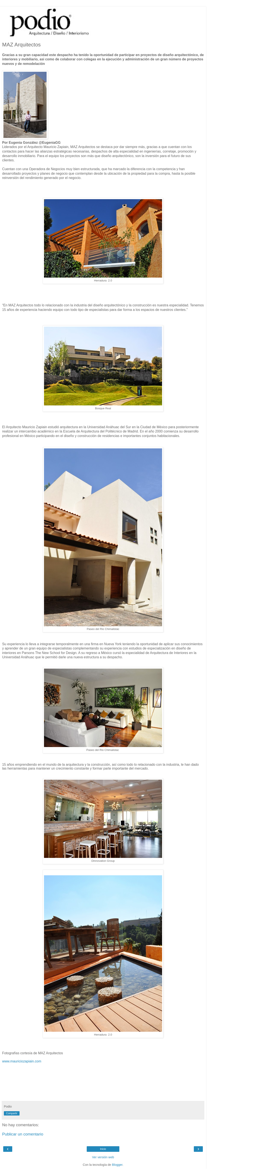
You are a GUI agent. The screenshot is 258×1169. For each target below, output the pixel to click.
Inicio (103, 1149)
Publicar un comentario (22, 1134)
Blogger (117, 1164)
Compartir (11, 1113)
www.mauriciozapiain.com (21, 1061)
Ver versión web (103, 1157)
